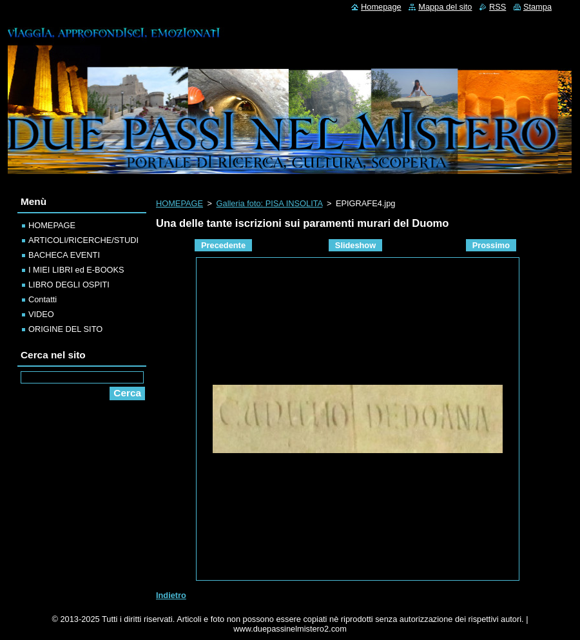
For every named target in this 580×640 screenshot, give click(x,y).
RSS (497, 7)
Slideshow (355, 245)
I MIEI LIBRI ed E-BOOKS (76, 270)
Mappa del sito (445, 7)
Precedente (223, 245)
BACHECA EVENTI (64, 255)
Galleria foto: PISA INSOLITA (270, 203)
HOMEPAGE (179, 203)
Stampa (537, 7)
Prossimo (491, 245)
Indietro (171, 595)
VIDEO (41, 314)
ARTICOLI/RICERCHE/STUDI (83, 240)
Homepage (381, 7)
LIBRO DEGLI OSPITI (69, 284)
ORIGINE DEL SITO (65, 329)
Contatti (42, 299)
